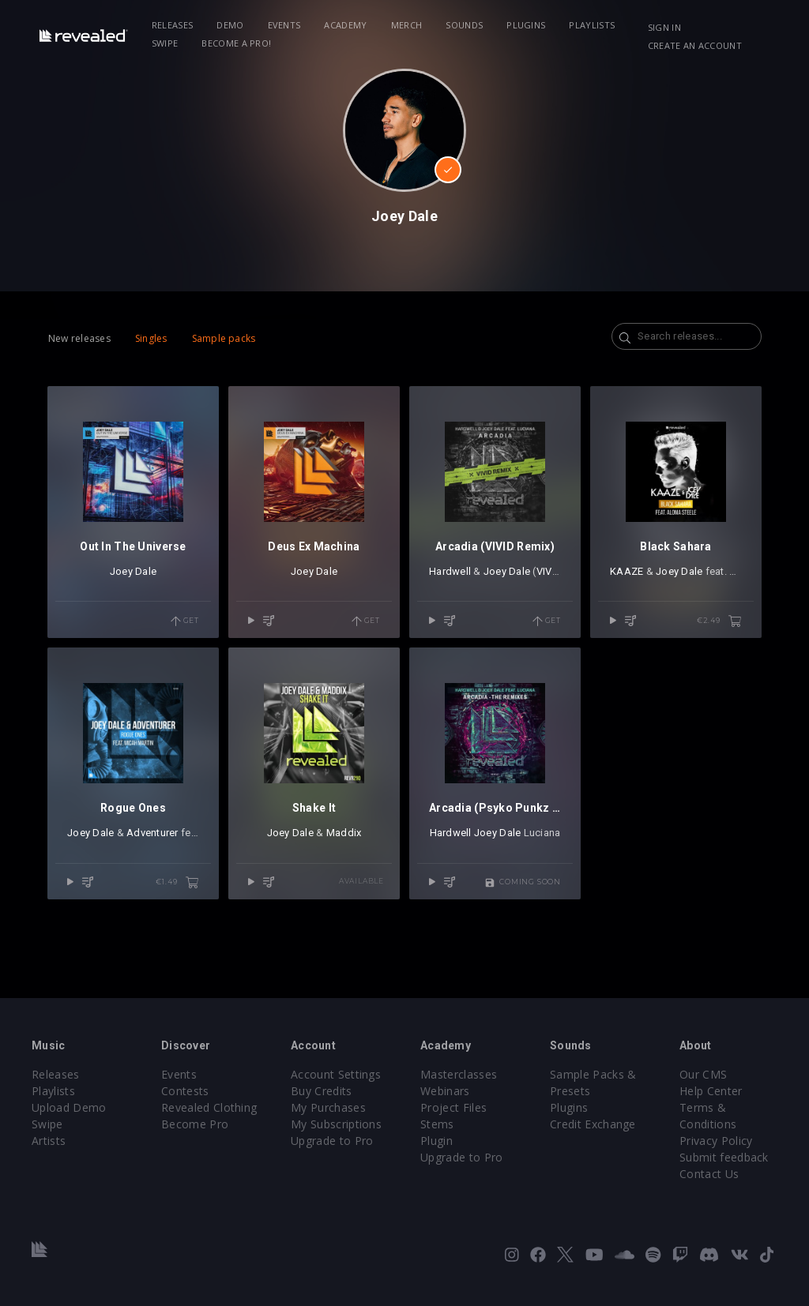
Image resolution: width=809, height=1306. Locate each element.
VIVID (549, 571)
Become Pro (194, 1123)
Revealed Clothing (209, 1107)
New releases (79, 338)
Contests (185, 1090)
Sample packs (224, 338)
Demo (229, 25)
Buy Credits (321, 1090)
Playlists (592, 25)
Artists (49, 1140)
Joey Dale (133, 571)
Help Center (711, 1090)
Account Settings (336, 1074)
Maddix (344, 833)
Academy (345, 25)
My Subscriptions (336, 1123)
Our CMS (703, 1074)
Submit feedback (724, 1157)
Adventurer (152, 833)
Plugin (436, 1140)
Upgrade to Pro (332, 1140)
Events (284, 25)
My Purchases (328, 1107)
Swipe (165, 43)
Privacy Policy (715, 1140)
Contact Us (709, 1173)
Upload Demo (69, 1107)
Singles (151, 338)
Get (185, 621)
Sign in (664, 27)
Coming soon (522, 883)
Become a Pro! (236, 43)
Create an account (695, 45)
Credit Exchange (593, 1123)
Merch (407, 25)
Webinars (445, 1090)
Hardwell (450, 571)
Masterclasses (458, 1074)
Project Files (453, 1107)
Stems (437, 1123)
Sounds (464, 25)
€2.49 (719, 621)
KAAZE (626, 571)
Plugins (525, 25)
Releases (173, 25)
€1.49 (177, 882)
